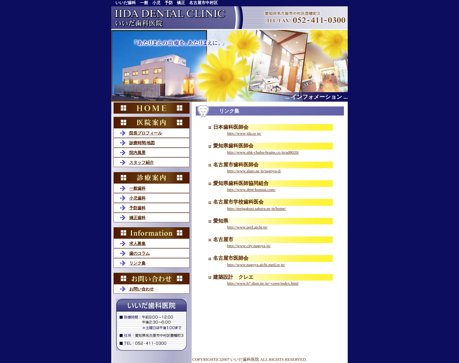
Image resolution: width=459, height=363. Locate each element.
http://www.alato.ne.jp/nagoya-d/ (254, 171)
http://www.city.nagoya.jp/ (249, 245)
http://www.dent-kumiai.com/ (251, 189)
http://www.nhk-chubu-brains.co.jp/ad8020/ (263, 152)
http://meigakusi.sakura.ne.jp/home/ (256, 208)
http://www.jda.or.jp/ (244, 133)
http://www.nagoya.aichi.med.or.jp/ (256, 264)
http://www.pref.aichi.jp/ (247, 227)
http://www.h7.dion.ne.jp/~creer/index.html (263, 283)
